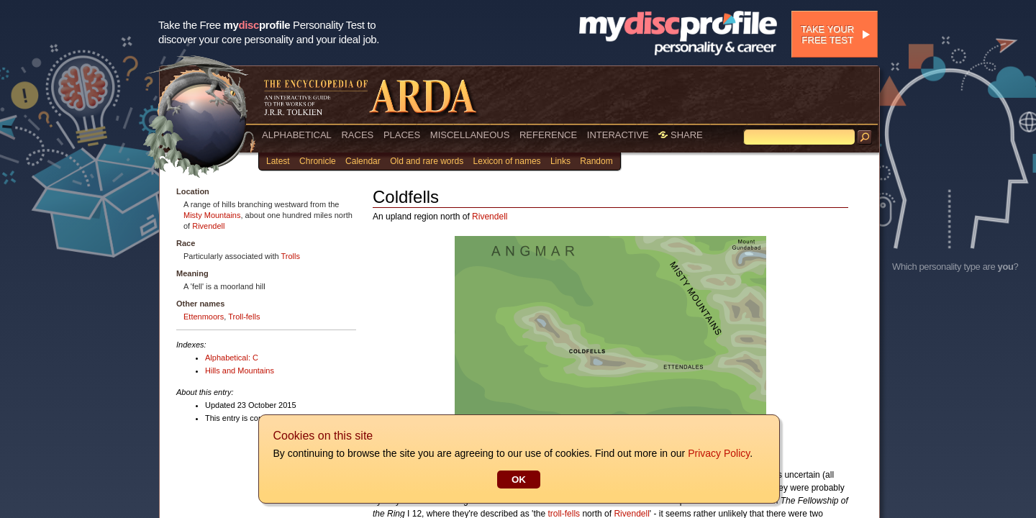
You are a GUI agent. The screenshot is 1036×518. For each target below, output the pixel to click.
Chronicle (317, 161)
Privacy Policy (718, 453)
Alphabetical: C (231, 357)
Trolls (290, 256)
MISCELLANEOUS (470, 135)
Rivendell (208, 226)
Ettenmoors (203, 316)
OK (518, 479)
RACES (357, 135)
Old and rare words (426, 161)
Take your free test (827, 34)
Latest (278, 161)
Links (560, 161)
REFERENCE (548, 135)
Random (596, 161)
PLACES (401, 135)
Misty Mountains (211, 215)
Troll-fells (244, 316)
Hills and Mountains (239, 370)
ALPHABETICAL (297, 135)
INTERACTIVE (618, 135)
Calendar (363, 161)
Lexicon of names (507, 161)
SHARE (680, 135)
